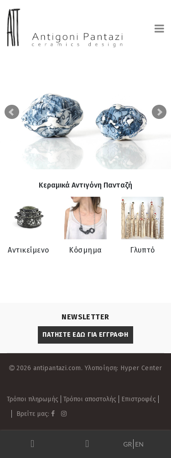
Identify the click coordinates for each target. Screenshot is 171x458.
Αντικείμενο (28, 250)
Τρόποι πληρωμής (32, 399)
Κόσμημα (85, 250)
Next (159, 112)
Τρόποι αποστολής (89, 399)
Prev (12, 112)
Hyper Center (141, 368)
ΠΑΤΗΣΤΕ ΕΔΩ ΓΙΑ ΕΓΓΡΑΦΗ (85, 335)
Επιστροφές (138, 399)
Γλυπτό (142, 250)
